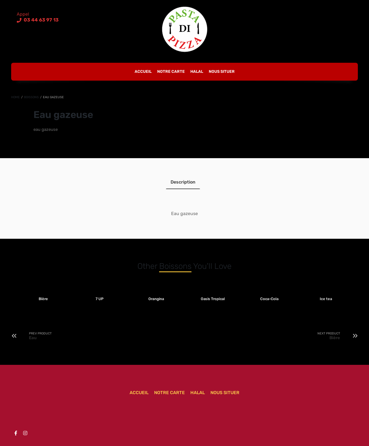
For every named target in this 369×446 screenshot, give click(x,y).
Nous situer (222, 71)
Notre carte (171, 71)
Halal (196, 71)
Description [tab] (183, 182)
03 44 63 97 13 (41, 20)
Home (15, 97)
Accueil (143, 71)
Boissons (31, 97)
